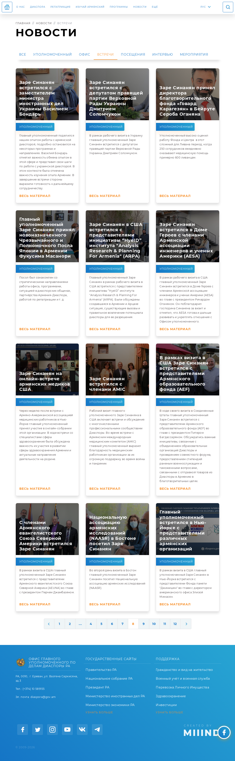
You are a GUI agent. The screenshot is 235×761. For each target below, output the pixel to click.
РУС (203, 6)
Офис (84, 54)
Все (22, 54)
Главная (23, 23)
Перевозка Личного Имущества (182, 687)
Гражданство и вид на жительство (184, 670)
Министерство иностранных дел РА (115, 696)
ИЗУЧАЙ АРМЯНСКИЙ (90, 6)
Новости (140, 6)
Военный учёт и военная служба (183, 679)
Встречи (105, 54)
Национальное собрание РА (109, 679)
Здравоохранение (171, 696)
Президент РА (97, 687)
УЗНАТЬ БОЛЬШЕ (99, 712)
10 (154, 624)
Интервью (162, 54)
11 (164, 624)
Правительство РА (101, 670)
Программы (119, 6)
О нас (20, 6)
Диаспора (37, 6)
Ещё (155, 6)
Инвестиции (166, 705)
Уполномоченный (52, 54)
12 (175, 624)
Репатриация (60, 6)
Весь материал (34, 196)
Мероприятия (194, 54)
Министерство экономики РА (110, 705)
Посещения (133, 54)
